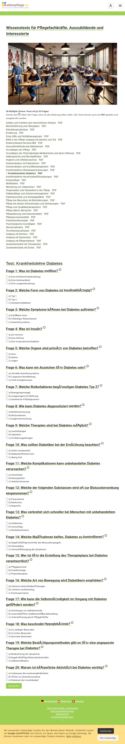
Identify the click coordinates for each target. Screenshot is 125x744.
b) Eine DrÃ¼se (15, 338)
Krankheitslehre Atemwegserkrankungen (27, 170)
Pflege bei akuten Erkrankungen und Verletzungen (32, 203)
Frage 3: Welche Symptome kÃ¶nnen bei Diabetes (52, 309)
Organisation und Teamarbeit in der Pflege (28, 190)
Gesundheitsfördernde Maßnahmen (24, 146)
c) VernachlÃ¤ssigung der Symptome (26, 549)
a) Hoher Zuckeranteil (18, 450)
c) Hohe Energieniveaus (19, 380)
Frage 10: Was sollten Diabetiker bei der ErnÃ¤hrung (55, 444)
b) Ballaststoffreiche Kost (20, 453)
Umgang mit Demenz (17, 234)
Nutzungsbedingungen (62, 711)
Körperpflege (13, 180)
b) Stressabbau (15, 546)
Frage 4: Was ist (26, 328)
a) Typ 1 (11, 296)
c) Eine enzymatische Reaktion (22, 341)
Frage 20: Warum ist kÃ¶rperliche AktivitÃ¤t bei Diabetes (57, 667)
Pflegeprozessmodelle (17, 217)
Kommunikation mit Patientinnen (22, 163)
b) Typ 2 (11, 299)
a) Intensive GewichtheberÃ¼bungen (25, 586)
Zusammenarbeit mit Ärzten (20, 247)
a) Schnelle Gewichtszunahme (22, 373)
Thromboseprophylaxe (17, 230)
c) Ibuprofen (13, 505)
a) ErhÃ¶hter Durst (16, 315)
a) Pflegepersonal (16, 567)
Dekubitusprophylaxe (17, 129)
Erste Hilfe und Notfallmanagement (24, 136)
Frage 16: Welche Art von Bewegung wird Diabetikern (56, 580)
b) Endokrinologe (16, 570)
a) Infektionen (14, 523)
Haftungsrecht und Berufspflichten (24, 156)
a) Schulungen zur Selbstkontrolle (24, 610)
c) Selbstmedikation (17, 660)
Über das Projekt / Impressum (62, 708)
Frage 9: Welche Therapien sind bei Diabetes (49, 425)
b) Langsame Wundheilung (20, 376)
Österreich (66, 701)
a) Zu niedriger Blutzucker (20, 629)
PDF (60, 122)
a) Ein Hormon (14, 334)
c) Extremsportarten (17, 593)
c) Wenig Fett (14, 457)
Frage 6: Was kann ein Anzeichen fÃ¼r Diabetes (47, 367)
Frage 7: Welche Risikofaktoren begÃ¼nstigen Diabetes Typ (54, 386)
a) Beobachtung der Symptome (23, 654)
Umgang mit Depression (18, 237)
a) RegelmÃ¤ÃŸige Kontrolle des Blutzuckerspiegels (33, 542)
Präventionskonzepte (17, 220)
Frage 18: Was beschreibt (39, 623)
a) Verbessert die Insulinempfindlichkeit (27, 673)
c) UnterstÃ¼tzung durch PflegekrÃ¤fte (27, 617)
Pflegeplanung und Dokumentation (24, 214)
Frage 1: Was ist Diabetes (33, 270)
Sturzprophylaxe (14, 227)
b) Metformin (14, 502)
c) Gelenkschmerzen (17, 481)
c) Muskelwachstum (17, 530)
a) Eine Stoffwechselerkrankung (23, 276)
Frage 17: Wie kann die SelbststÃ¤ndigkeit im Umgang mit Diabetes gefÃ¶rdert (56, 602)
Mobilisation (12, 183)
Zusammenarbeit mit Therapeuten (23, 244)
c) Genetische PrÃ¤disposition (22, 399)
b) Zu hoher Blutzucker (18, 633)
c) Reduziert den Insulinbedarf (22, 680)
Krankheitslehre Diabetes (22, 173)
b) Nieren (12, 357)
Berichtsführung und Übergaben (23, 126)
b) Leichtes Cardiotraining (20, 589)
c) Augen (12, 360)
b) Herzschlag (14, 526)
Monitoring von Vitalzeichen (20, 187)
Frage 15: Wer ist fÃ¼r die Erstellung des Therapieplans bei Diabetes (57, 558)
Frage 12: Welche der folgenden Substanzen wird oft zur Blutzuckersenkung (62, 490)
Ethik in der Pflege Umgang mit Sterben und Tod (31, 139)
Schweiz (79, 701)
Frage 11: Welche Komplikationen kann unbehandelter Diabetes (53, 466)
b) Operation (13, 434)
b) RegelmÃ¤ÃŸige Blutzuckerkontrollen (27, 657)
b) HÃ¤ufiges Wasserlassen (21, 318)
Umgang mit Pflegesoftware (20, 240)
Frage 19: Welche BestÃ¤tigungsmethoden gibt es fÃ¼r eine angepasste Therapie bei (60, 645)
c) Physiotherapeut (17, 573)
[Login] (110, 5)
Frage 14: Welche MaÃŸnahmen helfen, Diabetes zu (56, 536)
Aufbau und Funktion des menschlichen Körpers (31, 122)
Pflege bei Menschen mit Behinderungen (27, 200)
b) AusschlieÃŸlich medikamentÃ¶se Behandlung (32, 613)
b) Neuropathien (15, 478)
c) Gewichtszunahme (18, 322)
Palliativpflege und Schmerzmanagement (27, 193)
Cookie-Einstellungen (62, 717)
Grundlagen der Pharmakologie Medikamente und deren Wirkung (40, 153)
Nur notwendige (108, 738)
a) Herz (11, 354)
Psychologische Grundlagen (20, 224)
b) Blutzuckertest (16, 415)
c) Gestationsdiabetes (18, 302)
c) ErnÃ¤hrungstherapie (19, 438)
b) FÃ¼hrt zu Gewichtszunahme (23, 676)
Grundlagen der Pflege (18, 149)
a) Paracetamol (15, 499)
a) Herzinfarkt (14, 474)
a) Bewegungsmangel (18, 392)
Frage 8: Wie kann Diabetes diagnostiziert (45, 406)
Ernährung (11, 133)
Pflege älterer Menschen (18, 210)
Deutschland (50, 701)
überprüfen (13, 686)
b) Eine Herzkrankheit (18, 280)
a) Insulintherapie (16, 431)
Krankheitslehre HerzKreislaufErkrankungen (29, 176)
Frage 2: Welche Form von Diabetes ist (50, 290)
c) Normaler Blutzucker (19, 636)
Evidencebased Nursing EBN (21, 143)
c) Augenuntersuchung (18, 418)
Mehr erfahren (73, 736)
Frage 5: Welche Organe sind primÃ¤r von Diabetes (54, 348)
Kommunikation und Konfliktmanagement (27, 166)
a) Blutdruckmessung (18, 412)
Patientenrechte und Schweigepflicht (25, 197)
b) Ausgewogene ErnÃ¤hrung (22, 396)
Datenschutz (62, 714)
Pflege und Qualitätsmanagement (23, 207)
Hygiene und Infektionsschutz (21, 159)
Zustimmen (106, 731)
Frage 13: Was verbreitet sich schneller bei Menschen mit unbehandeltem (60, 515)
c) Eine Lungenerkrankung (20, 283)
